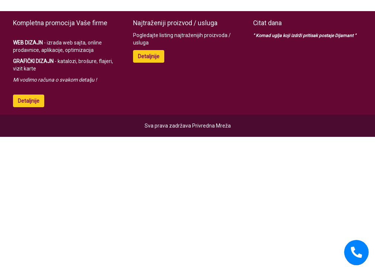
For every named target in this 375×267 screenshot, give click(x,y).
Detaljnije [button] (28, 101)
